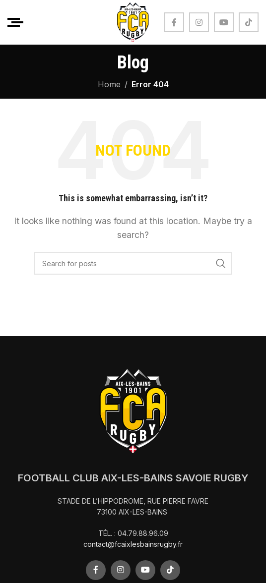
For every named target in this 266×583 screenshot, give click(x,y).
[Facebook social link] (174, 22)
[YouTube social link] (224, 22)
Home (109, 84)
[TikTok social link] (249, 22)
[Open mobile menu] (15, 22)
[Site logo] (133, 21)
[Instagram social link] (199, 22)
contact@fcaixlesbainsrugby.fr (133, 544)
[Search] (133, 263)
